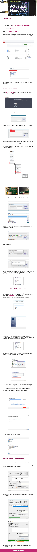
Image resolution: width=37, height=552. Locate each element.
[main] (18, 8)
